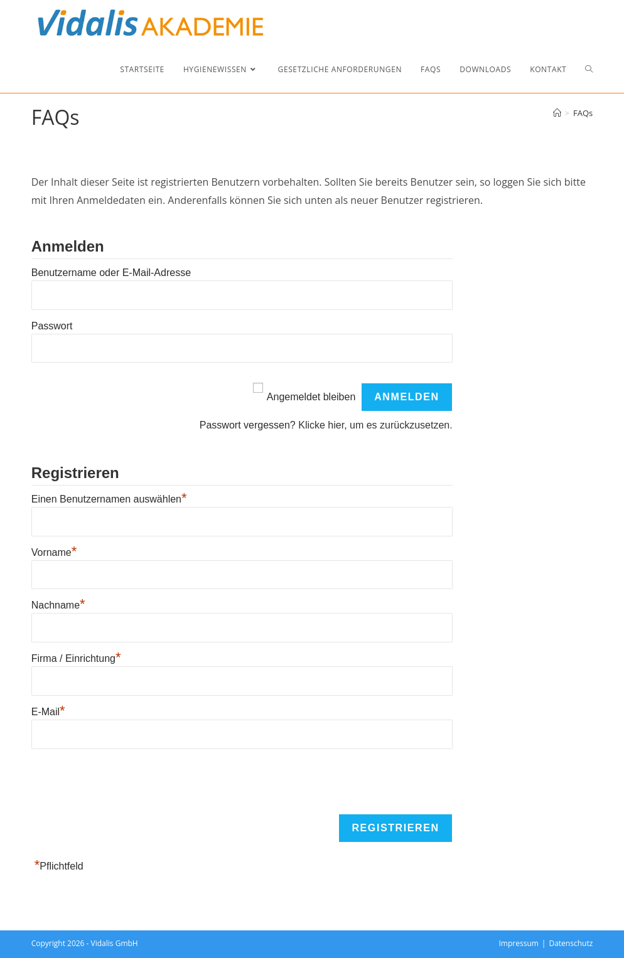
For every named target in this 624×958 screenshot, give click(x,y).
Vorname (54, 552)
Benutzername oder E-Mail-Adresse (111, 272)
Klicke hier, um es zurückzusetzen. (375, 425)
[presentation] (126, 782)
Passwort (52, 326)
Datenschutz (571, 943)
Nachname (58, 605)
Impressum (519, 943)
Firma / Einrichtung (76, 658)
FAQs (583, 113)
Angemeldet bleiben (311, 396)
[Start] (557, 113)
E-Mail (48, 711)
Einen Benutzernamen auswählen (109, 499)
